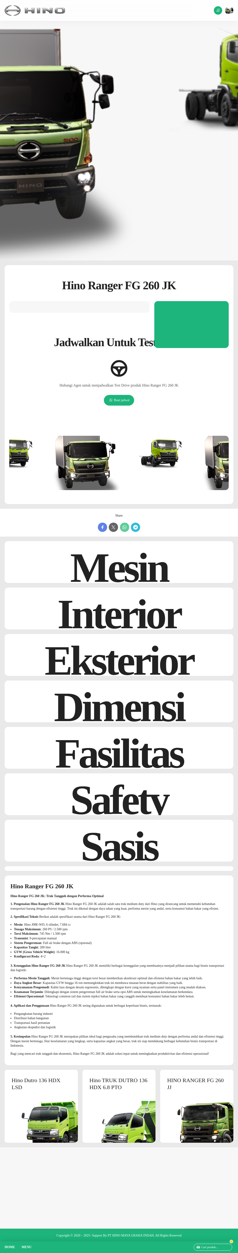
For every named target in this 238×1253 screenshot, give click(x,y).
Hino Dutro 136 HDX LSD (36, 1083)
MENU (27, 1247)
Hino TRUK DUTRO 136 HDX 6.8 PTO (118, 1083)
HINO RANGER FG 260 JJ (195, 1083)
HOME (10, 1247)
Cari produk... (209, 1247)
